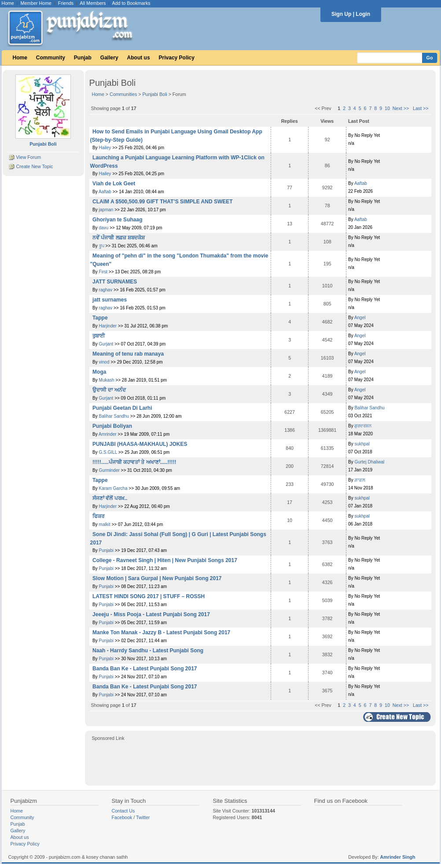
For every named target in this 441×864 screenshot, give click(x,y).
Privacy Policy (177, 58)
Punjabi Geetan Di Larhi (122, 408)
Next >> (401, 108)
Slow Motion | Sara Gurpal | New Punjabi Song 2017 (156, 578)
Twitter (143, 817)
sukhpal (361, 443)
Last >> (421, 108)
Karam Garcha (113, 488)
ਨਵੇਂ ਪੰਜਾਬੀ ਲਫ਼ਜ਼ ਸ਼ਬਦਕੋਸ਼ (118, 238)
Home (8, 3)
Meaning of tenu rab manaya (128, 354)
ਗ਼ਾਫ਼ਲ (359, 480)
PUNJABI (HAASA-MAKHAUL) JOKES (139, 444)
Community (50, 58)
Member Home (36, 3)
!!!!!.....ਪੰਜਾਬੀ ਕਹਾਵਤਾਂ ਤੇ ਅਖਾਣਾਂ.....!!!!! (134, 462)
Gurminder (109, 470)
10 (387, 108)
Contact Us (123, 810)
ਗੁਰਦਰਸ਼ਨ (362, 425)
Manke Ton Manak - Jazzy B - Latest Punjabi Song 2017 (161, 632)
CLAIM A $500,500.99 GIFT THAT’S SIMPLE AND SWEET (162, 202)
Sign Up (341, 14)
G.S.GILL (108, 452)
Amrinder (108, 434)
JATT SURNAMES (114, 282)
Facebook (122, 817)
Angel (360, 317)
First (103, 271)
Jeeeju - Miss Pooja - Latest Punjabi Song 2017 (151, 614)
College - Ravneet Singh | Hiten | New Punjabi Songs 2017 (164, 560)
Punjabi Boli (154, 94)
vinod (104, 362)
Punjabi (106, 550)
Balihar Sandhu (114, 416)
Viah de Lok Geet (113, 183)
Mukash (106, 380)
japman (106, 209)
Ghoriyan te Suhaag (117, 220)
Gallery (109, 58)
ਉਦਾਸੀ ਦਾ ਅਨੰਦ (109, 390)
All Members (93, 3)
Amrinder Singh (397, 857)
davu (104, 227)
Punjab (83, 58)
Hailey (105, 147)
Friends (66, 3)
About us (138, 58)
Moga (99, 372)
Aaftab (105, 191)
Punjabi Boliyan (112, 426)
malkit (104, 524)
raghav (106, 289)
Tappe (99, 318)
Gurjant (106, 344)
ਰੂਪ (102, 245)
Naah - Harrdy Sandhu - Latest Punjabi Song (147, 650)
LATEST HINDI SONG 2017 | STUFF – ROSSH (148, 596)
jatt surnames (109, 300)
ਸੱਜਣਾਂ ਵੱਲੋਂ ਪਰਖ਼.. (109, 498)
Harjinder (108, 326)
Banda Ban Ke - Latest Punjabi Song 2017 (144, 668)
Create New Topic (34, 166)
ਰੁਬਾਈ (98, 336)
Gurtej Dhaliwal (369, 462)
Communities (123, 94)
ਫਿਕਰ (98, 516)
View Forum (28, 157)
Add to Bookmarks (131, 3)
